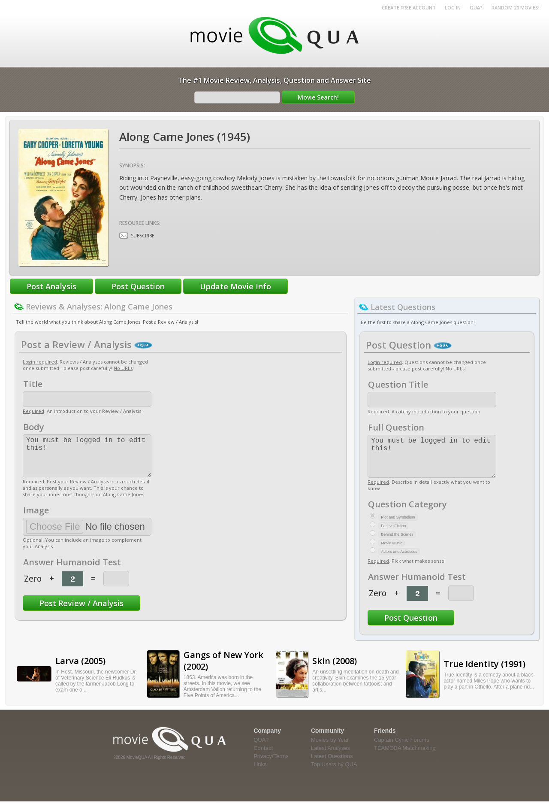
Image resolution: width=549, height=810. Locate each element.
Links (259, 773)
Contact (263, 756)
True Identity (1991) (484, 672)
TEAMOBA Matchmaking (405, 756)
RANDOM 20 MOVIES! (516, 7)
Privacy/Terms (271, 764)
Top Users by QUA (334, 773)
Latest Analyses (330, 756)
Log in (453, 7)
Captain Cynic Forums (401, 748)
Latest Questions (332, 764)
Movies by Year (330, 748)
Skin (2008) (334, 669)
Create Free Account (409, 7)
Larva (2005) (80, 669)
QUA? (476, 7)
